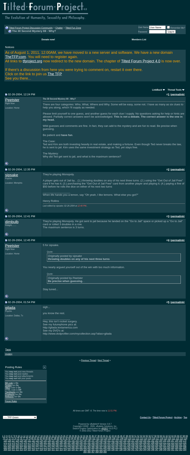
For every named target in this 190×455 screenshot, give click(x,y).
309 (5, 449)
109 (126, 438)
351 (172, 449)
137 (53, 440)
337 (117, 449)
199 (117, 443)
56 (149, 436)
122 (177, 438)
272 (41, 447)
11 (21, 436)
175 (21, 443)
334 (105, 449)
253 (148, 445)
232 (65, 445)
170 (185, 440)
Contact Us (145, 417)
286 (97, 447)
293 (125, 447)
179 (37, 443)
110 (129, 438)
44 (115, 436)
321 (53, 449)
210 (161, 443)
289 (109, 447)
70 (4, 438)
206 (145, 443)
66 (178, 436)
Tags (8, 349)
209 (156, 443)
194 (97, 443)
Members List (139, 39)
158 (137, 440)
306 (177, 447)
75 (18, 438)
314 (25, 449)
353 (180, 449)
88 (55, 438)
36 (93, 436)
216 (185, 443)
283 (85, 447)
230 (57, 445)
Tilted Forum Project (162, 417)
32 (81, 436)
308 (185, 447)
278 (65, 447)
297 (141, 447)
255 (156, 445)
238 (89, 445)
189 (77, 443)
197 (109, 443)
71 (7, 438)
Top (185, 417)
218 (9, 445)
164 (161, 440)
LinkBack (157, 90)
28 (70, 436)
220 (17, 445)
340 (129, 449)
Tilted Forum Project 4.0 (140, 61)
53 (141, 436)
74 (15, 438)
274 (49, 447)
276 (57, 447)
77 (24, 438)
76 (21, 438)
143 (77, 440)
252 (145, 445)
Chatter (59, 28)
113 (142, 438)
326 (73, 449)
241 (101, 445)
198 (113, 443)
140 (65, 440)
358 (97, 452)
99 (86, 438)
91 (63, 438)
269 (29, 447)
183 (53, 443)
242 (105, 445)
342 (137, 449)
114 (145, 438)
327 (77, 449)
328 (81, 449)
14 (30, 436)
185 (61, 443)
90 (61, 438)
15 (33, 436)
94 (72, 438)
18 (41, 436)
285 (93, 447)
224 (33, 445)
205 (141, 443)
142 (73, 440)
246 (121, 445)
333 (101, 449)
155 (125, 440)
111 (134, 438)
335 (109, 449)
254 (153, 445)
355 (85, 452)
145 (85, 440)
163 (156, 440)
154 (121, 440)
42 (110, 436)
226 (41, 445)
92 (66, 438)
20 (47, 436)
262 (185, 445)
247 (125, 445)
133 (37, 440)
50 (132, 436)
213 (172, 443)
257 (164, 445)
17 (38, 436)
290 (113, 447)
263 (5, 447)
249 (133, 445)
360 (105, 452)
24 (58, 436)
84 (44, 438)
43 (113, 436)
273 (45, 447)
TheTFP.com (15, 57)
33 (84, 436)
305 (172, 447)
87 (52, 438)
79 (29, 438)
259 (172, 445)
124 (185, 438)
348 (161, 449)
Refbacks (9, 396)
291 (117, 447)
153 (117, 440)
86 (49, 438)
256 (161, 445)
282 (81, 447)
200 (121, 443)
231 (61, 445)
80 (32, 438)
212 (169, 443)
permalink (177, 94)
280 (73, 447)
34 (87, 436)
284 (89, 447)
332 (97, 449)
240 (97, 445)
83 (41, 438)
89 (58, 438)
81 (35, 438)
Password (142, 32)
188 (73, 443)
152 (113, 440)
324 (65, 449)
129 (21, 440)
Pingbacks (10, 394)
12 (24, 436)
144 (81, 440)
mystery (8, 354)
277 (61, 447)
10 (19, 436)
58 (155, 436)
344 (145, 449)
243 (109, 445)
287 (101, 447)
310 (9, 449)
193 (93, 443)
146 (89, 440)
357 (93, 452)
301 (156, 447)
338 (121, 449)
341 (133, 449)
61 (164, 436)
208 (153, 443)
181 (45, 443)
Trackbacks (10, 392)
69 (186, 436)
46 (121, 436)
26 (64, 436)
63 (170, 436)
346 (153, 449)
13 (27, 436)
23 (56, 436)
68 (184, 436)
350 (169, 449)
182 (49, 443)
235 (77, 445)
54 (144, 436)
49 (130, 436)
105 (110, 438)
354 (185, 449)
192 (89, 443)
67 (181, 436)
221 (21, 445)
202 (129, 443)
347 (156, 449)
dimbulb (11, 222)
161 (148, 440)
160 (145, 440)
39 (101, 436)
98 (84, 438)
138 (57, 440)
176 (25, 443)
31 (78, 436)
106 (113, 438)
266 (17, 447)
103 (102, 438)
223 (29, 445)
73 (12, 438)
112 (137, 438)
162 (153, 440)
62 (167, 436)
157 (133, 440)
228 (49, 445)
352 (177, 449)
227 (45, 445)
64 (172, 436)
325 (69, 449)
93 (69, 438)
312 (17, 449)
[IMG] (7, 387)
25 (61, 436)
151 (109, 440)
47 (124, 436)
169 (180, 440)
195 (101, 443)
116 (153, 438)
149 (101, 440)
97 (81, 438)
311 (13, 449)
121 (173, 438)
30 (76, 436)
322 (57, 449)
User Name (143, 27)
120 (169, 438)
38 (98, 436)
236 (81, 445)
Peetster (12, 100)
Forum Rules (11, 401)
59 (158, 436)
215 (180, 443)
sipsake (11, 175)
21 (50, 436)
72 (9, 438)
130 (25, 440)
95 (75, 438)
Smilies (8, 385)
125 (5, 440)
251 (141, 445)
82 (38, 438)
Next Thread (103, 360)
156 (129, 440)
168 (177, 440)
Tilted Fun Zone (73, 28)
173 (13, 443)
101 (94, 438)
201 (125, 443)
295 (133, 447)
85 (46, 438)
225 (37, 445)
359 (101, 452)
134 (41, 440)
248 (129, 445)
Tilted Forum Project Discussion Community (31, 28)
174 (17, 443)
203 (133, 443)
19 (44, 436)
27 (67, 436)
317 (37, 449)
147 (93, 440)
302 (161, 447)
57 (152, 436)
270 (33, 447)
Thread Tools (175, 90)
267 (21, 447)
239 (93, 445)
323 (61, 449)
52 (138, 436)
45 (118, 436)
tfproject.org (32, 61)
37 (95, 436)
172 (9, 443)
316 (33, 449)
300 (153, 447)
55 (147, 436)
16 (36, 436)
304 (169, 447)
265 (13, 447)
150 (105, 440)
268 (25, 447)
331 (93, 449)
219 (13, 445)
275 (53, 447)
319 (45, 449)
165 (164, 440)
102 (98, 438)
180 (41, 443)
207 (148, 443)
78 (27, 438)
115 (150, 438)
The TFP (55, 74)
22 (53, 436)
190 (81, 443)
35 (90, 436)
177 (29, 443)
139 (61, 440)
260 (177, 445)
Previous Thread (88, 360)
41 (107, 436)
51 (135, 436)
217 (5, 445)
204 (137, 443)
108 (121, 438)
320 (49, 449)
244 (113, 445)
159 (141, 440)
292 (121, 447)
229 (53, 445)
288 (105, 447)
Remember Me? (176, 28)
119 (165, 438)
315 (29, 449)
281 (77, 447)
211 (164, 443)
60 (161, 436)
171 (5, 443)
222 (25, 445)
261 (180, 445)
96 (78, 438)
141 (69, 440)
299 (148, 447)
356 (89, 452)
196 (105, 443)
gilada (10, 308)
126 (9, 440)
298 (145, 447)
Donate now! (48, 39)
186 (65, 443)
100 (90, 438)
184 (57, 443)
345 (148, 449)
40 (104, 436)
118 (161, 438)
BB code (9, 383)
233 (69, 445)
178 (33, 443)
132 (33, 440)
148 (97, 440)
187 (69, 443)
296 (137, 447)
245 (117, 445)
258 (169, 445)
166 (169, 440)
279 (69, 447)
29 (73, 436)
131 (29, 440)
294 (129, 447)
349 (164, 449)
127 (13, 440)
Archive (178, 417)
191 (85, 443)
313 (21, 449)
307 (180, 447)
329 (85, 449)
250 (137, 445)
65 (175, 436)
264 (9, 447)
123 (181, 438)
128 (17, 440)
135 (45, 440)
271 (37, 447)
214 (177, 443)
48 (127, 436)
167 (172, 440)
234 (73, 445)
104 (106, 438)
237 (85, 445)
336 (113, 449)
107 (118, 438)
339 (125, 449)
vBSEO (104, 428)
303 (164, 447)
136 (49, 440)
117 (157, 438)
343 (141, 449)
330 (89, 449)
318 (41, 449)
